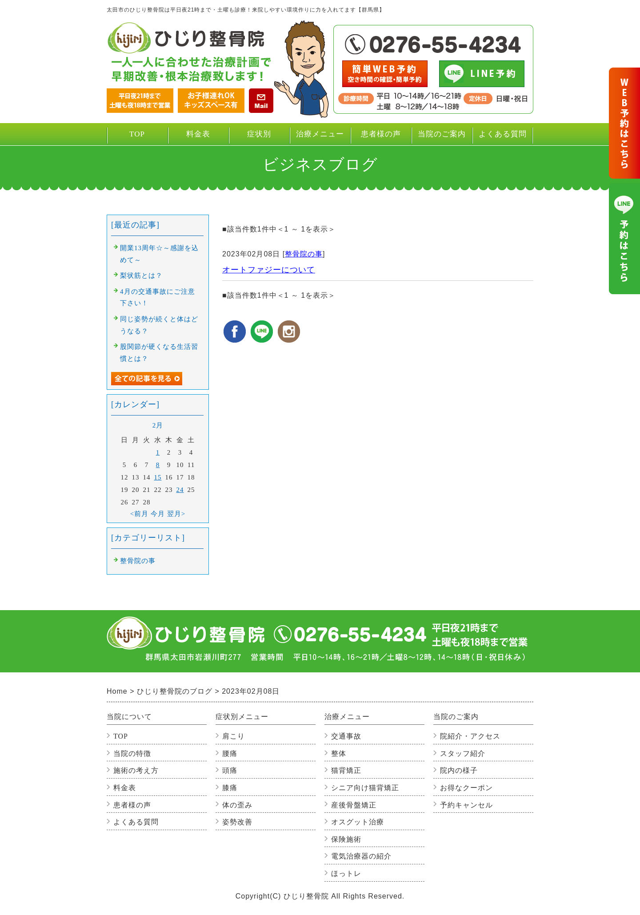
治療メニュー (319, 137)
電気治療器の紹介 (361, 856)
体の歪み (237, 805)
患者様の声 (381, 134)
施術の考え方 (136, 770)
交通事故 (346, 736)
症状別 (258, 137)
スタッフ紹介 (462, 753)
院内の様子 (459, 770)
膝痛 (229, 787)
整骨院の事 (304, 254)
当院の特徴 (132, 753)
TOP (137, 134)
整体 (338, 753)
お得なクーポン (466, 787)
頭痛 (229, 770)
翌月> (176, 513)
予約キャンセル (466, 805)
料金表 (198, 134)
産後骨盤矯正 (353, 805)
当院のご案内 (441, 137)
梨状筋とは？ (141, 275)
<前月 (139, 513)
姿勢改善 (237, 822)
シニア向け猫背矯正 (365, 787)
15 (158, 477)
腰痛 (229, 753)
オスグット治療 (357, 822)
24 (180, 489)
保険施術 (346, 839)
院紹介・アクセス (470, 736)
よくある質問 (503, 134)
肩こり (233, 736)
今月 (158, 513)
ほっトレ (346, 873)
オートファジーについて (268, 269)
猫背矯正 (346, 770)
